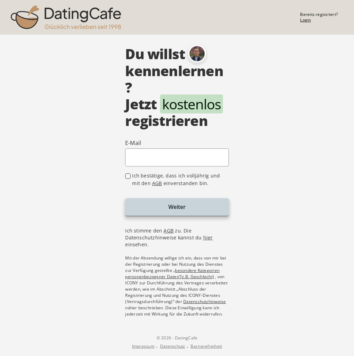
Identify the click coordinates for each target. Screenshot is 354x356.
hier (208, 237)
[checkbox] (177, 179)
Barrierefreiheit (206, 346)
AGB (157, 183)
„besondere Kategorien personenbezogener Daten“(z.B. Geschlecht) (172, 273)
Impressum (143, 346)
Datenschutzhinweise (204, 301)
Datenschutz (172, 346)
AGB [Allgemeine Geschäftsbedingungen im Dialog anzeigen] (169, 230)
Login (305, 20)
